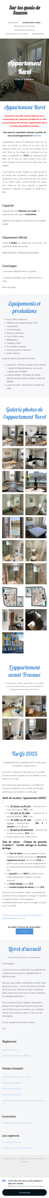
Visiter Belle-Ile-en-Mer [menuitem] (17, 34)
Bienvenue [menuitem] (13, 22)
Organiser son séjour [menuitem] (24, 30)
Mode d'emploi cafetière (11, 1094)
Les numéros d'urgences (11, 1142)
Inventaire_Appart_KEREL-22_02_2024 (17, 1123)
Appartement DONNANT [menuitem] (24, 26)
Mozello (14, 1158)
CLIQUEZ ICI (24, 931)
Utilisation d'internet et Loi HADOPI (16, 1055)
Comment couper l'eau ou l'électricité (16, 1148)
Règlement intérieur (10, 1050)
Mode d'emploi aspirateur (12, 1082)
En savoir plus (24, 1192)
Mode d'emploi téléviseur (12, 1088)
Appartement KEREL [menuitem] (32, 22)
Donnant (37, 135)
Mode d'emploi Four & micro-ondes (16, 1077)
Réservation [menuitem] (38, 34)
